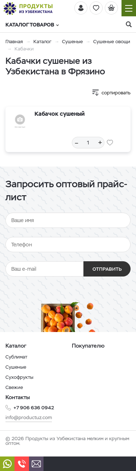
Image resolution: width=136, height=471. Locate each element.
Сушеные (72, 41)
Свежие (14, 387)
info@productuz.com (28, 417)
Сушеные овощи (111, 41)
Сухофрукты (19, 377)
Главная (14, 41)
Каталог (42, 41)
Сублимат (16, 357)
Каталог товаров (32, 24)
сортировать (116, 93)
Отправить (107, 269)
